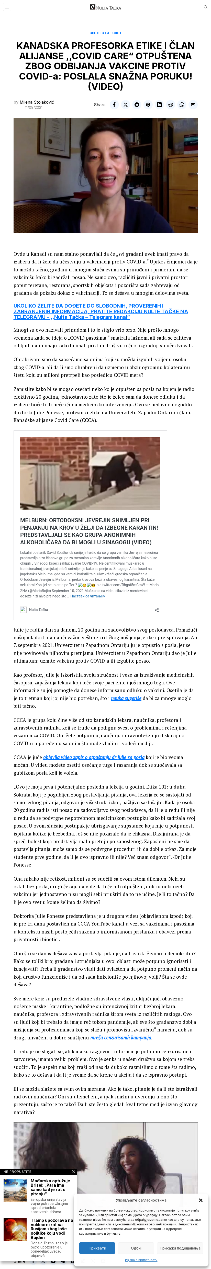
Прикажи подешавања (180, 1248)
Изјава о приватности (141, 1260)
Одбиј (136, 1248)
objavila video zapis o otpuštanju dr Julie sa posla (94, 757)
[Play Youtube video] (106, 1174)
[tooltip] (114, 104)
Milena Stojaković (37, 102)
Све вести (99, 33)
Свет (116, 33)
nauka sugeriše (126, 698)
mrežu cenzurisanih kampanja (120, 1037)
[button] (200, 1200)
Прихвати (97, 1248)
